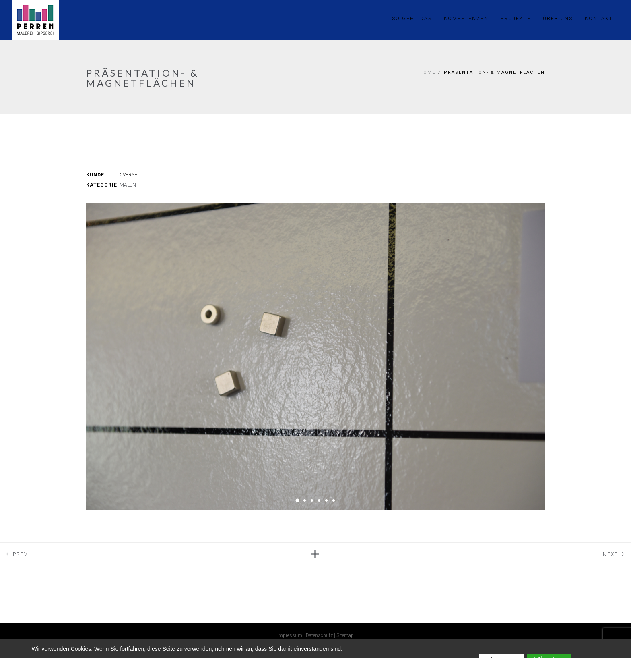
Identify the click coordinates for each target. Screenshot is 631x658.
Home (427, 72)
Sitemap (345, 635)
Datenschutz (319, 635)
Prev (16, 554)
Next (615, 554)
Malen (128, 185)
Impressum (289, 635)
